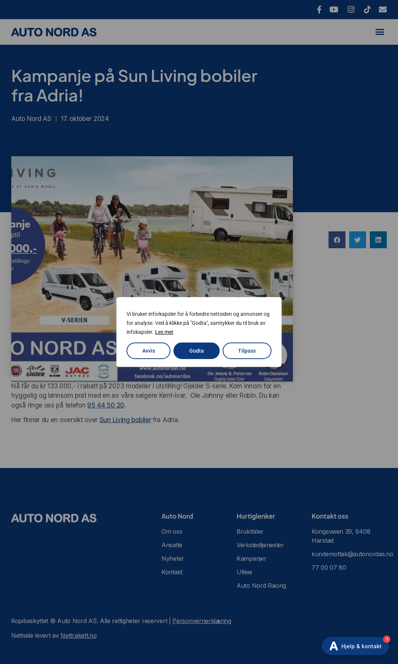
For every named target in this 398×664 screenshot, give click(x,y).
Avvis (148, 351)
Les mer (164, 332)
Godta (196, 351)
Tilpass (247, 351)
